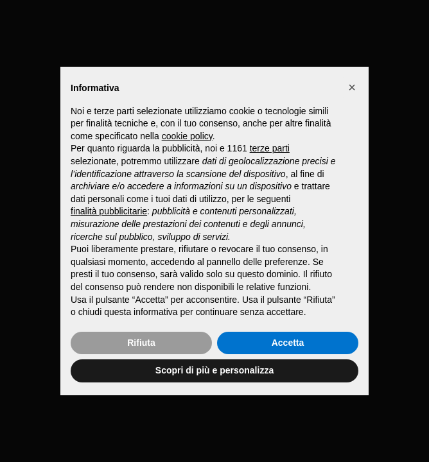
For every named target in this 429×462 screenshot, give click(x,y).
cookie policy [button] (187, 136)
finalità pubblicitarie (109, 211)
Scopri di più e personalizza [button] (214, 370)
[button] (352, 87)
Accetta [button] (288, 343)
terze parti (270, 148)
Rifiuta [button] (141, 343)
